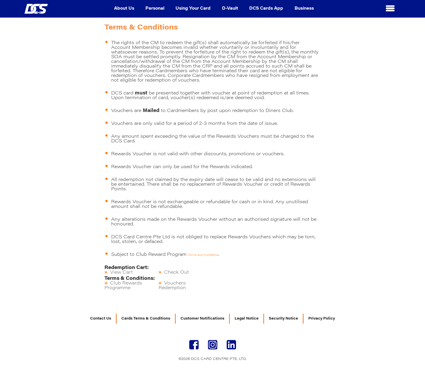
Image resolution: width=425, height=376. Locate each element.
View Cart (121, 272)
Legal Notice (247, 318)
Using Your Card (193, 9)
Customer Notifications (202, 318)
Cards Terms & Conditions (145, 318)
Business (304, 9)
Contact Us (100, 318)
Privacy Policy (321, 318)
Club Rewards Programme (123, 285)
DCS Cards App (266, 9)
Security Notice (283, 318)
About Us (124, 9)
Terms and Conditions (203, 255)
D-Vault (230, 9)
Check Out (176, 272)
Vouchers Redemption (172, 285)
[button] (390, 8)
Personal (154, 9)
